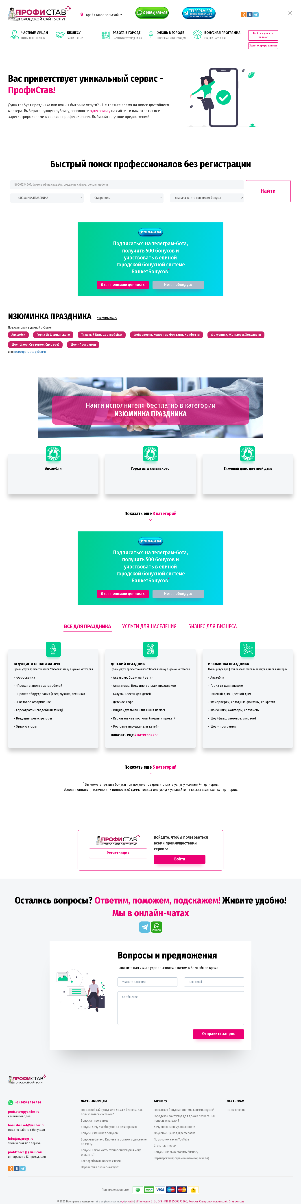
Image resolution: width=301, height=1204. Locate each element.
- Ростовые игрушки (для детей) (135, 718)
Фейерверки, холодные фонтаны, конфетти (166, 326)
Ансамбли (18, 326)
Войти (179, 850)
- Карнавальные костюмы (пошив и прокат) (143, 710)
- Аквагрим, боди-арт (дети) (132, 669)
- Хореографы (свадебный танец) (38, 702)
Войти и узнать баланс (271, 30)
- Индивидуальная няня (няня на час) (138, 702)
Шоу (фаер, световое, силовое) (35, 336)
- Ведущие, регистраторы (33, 710)
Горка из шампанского (53, 326)
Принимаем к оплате (150, 1181)
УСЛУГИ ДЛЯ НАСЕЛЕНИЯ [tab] (149, 618)
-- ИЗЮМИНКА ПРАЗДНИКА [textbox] (31, 189)
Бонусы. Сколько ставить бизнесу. (176, 1144)
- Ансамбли (216, 669)
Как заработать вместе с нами (101, 1153)
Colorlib (130, 1193)
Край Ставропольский (100, 14)
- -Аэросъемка (24, 669)
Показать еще (134, 726)
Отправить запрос (218, 1025)
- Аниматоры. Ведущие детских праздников (143, 677)
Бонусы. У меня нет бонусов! (99, 1125)
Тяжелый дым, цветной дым (101, 326)
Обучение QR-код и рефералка (174, 1125)
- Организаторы (25, 718)
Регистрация (118, 844)
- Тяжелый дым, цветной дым (229, 685)
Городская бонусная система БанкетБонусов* (184, 1101)
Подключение (236, 1101)
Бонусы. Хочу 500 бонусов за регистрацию (109, 1119)
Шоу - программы (83, 336)
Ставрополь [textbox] (102, 189)
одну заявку (100, 102)
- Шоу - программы (222, 718)
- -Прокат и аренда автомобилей (38, 677)
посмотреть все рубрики (29, 343)
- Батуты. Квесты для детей (131, 685)
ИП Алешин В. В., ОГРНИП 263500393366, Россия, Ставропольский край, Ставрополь (190, 1193)
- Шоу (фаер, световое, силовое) (232, 710)
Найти (268, 182)
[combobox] (47, 189)
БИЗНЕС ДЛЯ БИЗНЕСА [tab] (212, 618)
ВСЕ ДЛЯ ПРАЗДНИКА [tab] (87, 618)
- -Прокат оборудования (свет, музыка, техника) (49, 685)
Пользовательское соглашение (168, 1199)
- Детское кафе (122, 694)
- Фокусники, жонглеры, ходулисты (233, 702)
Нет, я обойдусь (178, 276)
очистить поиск (107, 310)
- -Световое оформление (32, 694)
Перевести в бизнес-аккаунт (99, 1159)
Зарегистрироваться (271, 38)
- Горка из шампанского (225, 677)
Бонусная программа (94, 1112)
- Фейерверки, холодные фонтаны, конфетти (241, 694)
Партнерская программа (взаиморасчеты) (181, 1150)
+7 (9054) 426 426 (24, 1094)
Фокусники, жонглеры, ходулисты (236, 326)
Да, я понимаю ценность (123, 276)
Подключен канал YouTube (171, 1131)
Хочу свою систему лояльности (174, 1119)
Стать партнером (165, 1137)
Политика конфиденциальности (134, 1199)
